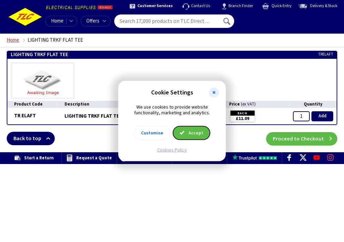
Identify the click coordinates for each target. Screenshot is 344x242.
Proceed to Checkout (305, 138)
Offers (96, 21)
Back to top (34, 138)
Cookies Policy (172, 150)
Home (57, 21)
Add (322, 116)
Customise (152, 132)
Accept (191, 132)
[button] (214, 93)
